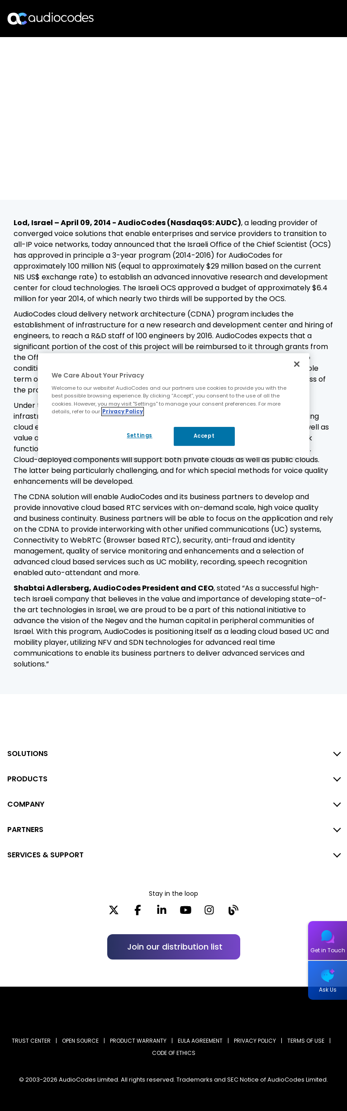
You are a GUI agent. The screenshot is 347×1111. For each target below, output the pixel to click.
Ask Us (328, 989)
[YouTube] (185, 913)
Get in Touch (327, 950)
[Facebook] (137, 913)
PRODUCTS (27, 779)
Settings (138, 435)
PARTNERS (25, 829)
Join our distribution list (175, 946)
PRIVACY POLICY (255, 1041)
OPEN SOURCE (80, 1041)
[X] (113, 913)
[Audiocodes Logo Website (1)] (51, 18)
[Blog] (233, 913)
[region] (173, 405)
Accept (204, 436)
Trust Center (31, 1041)
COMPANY (25, 804)
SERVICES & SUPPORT (45, 855)
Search (301, 18)
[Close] (297, 364)
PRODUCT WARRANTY (138, 1041)
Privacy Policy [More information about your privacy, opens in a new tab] (122, 411)
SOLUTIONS (27, 753)
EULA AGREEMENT (200, 1041)
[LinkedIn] (161, 913)
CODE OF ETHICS (173, 1053)
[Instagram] (209, 913)
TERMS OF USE (305, 1041)
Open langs (317, 19)
